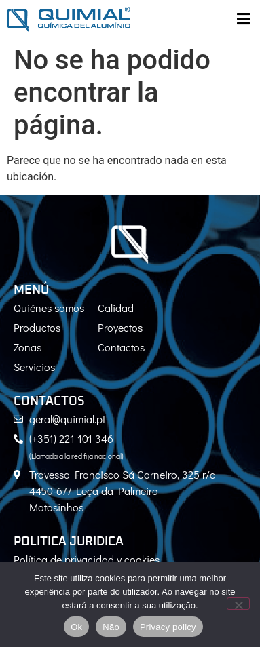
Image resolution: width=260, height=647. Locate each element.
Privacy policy (168, 627)
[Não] (238, 603)
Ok (76, 627)
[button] (243, 19)
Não (111, 627)
